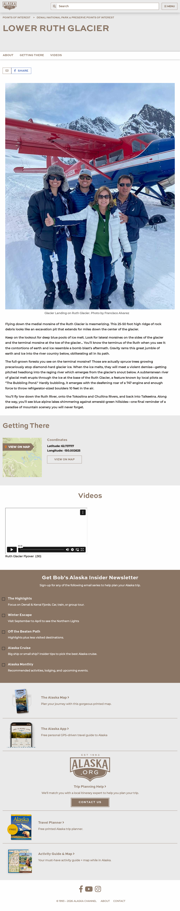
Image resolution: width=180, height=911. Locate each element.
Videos (56, 55)
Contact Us (90, 802)
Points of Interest (16, 17)
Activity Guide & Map (56, 854)
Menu (169, 6)
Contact (119, 901)
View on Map (64, 459)
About (8, 55)
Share (21, 71)
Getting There (32, 55)
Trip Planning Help (90, 786)
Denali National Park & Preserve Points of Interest (75, 17)
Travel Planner (51, 822)
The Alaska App (55, 729)
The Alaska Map (55, 697)
